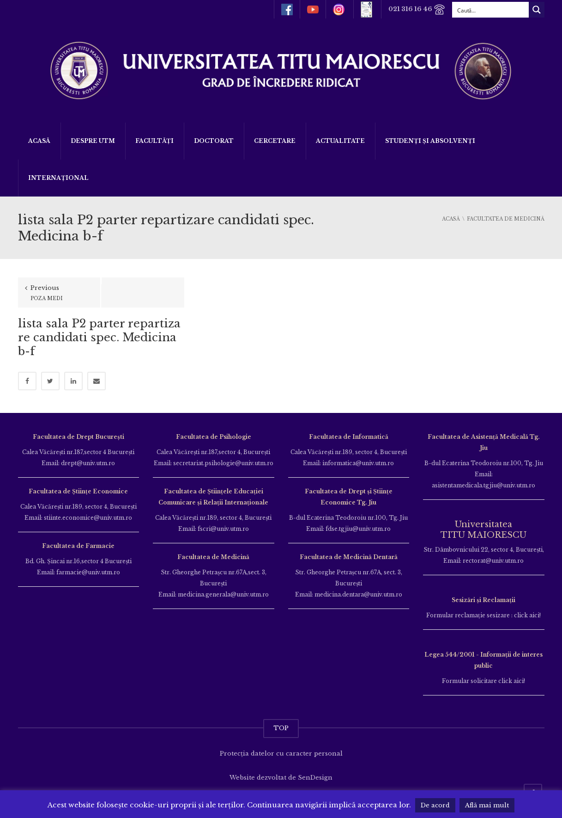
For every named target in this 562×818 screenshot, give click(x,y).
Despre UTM (93, 140)
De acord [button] (435, 805)
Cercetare (275, 140)
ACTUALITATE (340, 140)
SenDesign (315, 777)
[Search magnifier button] (536, 10)
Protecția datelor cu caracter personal (281, 753)
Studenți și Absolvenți (430, 140)
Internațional (58, 177)
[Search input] (491, 9)
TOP (281, 728)
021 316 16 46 (416, 9)
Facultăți (154, 140)
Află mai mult (487, 805)
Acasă (39, 140)
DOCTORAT (214, 140)
